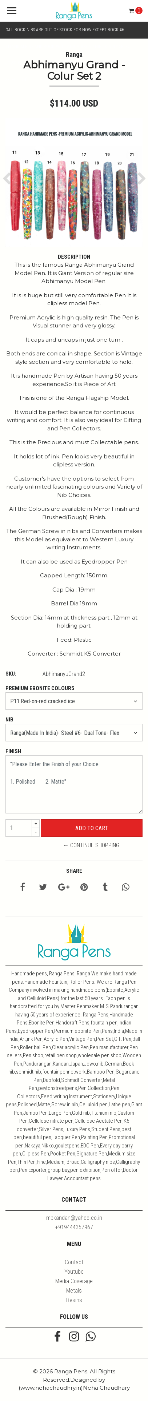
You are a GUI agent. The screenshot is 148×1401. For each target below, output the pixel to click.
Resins (74, 1300)
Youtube (74, 1271)
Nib (9, 719)
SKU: (10, 673)
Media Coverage (74, 1281)
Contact (74, 1262)
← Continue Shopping (91, 845)
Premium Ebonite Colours (40, 688)
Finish (13, 751)
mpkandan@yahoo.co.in (74, 1217)
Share (74, 871)
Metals (74, 1290)
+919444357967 (74, 1227)
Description (74, 257)
